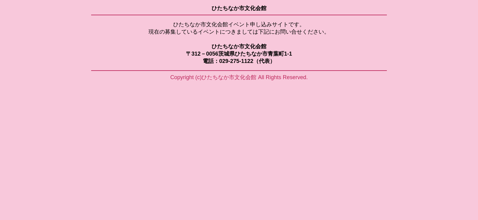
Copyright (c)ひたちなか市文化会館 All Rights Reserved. (239, 77)
